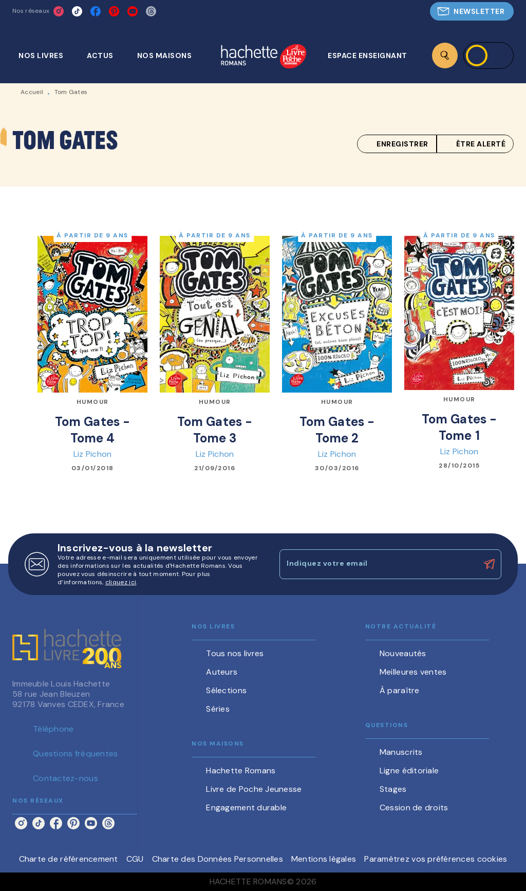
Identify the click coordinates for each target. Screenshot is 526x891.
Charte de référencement (68, 858)
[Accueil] (263, 57)
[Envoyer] (489, 564)
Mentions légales (323, 858)
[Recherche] (445, 55)
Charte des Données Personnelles (217, 858)
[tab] (46, 55)
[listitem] (58, 11)
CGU (135, 858)
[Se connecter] (488, 55)
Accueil (32, 92)
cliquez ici (120, 582)
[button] (472, 11)
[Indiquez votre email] (377, 564)
